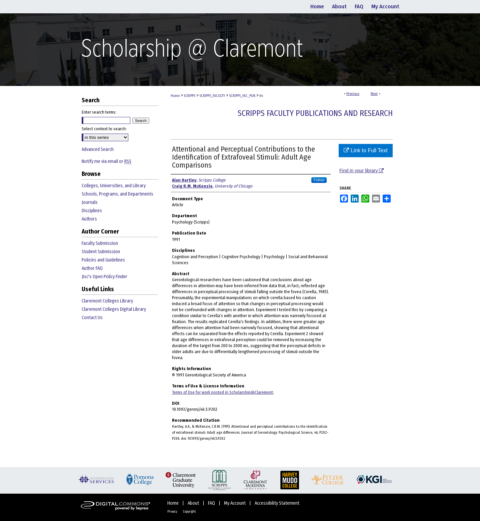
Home (175, 96)
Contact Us (92, 317)
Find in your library (361, 170)
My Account (235, 503)
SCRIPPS (189, 96)
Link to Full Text (365, 150)
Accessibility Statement (277, 503)
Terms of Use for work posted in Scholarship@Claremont (222, 392)
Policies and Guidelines (103, 260)
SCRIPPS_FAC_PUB (242, 96)
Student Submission (101, 252)
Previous (352, 94)
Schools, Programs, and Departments (117, 194)
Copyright (189, 512)
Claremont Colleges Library (107, 301)
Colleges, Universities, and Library (114, 186)
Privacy (172, 512)
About (194, 503)
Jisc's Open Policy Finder (104, 276)
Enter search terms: (99, 112)
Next (374, 94)
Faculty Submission (100, 243)
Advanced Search (98, 149)
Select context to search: (104, 128)
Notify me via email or (106, 161)
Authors (89, 219)
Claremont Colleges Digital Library (114, 309)
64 (261, 96)
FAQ (212, 503)
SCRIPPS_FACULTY (212, 96)
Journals (90, 202)
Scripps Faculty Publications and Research (315, 113)
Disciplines (92, 211)
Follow (319, 180)
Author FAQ (92, 268)
